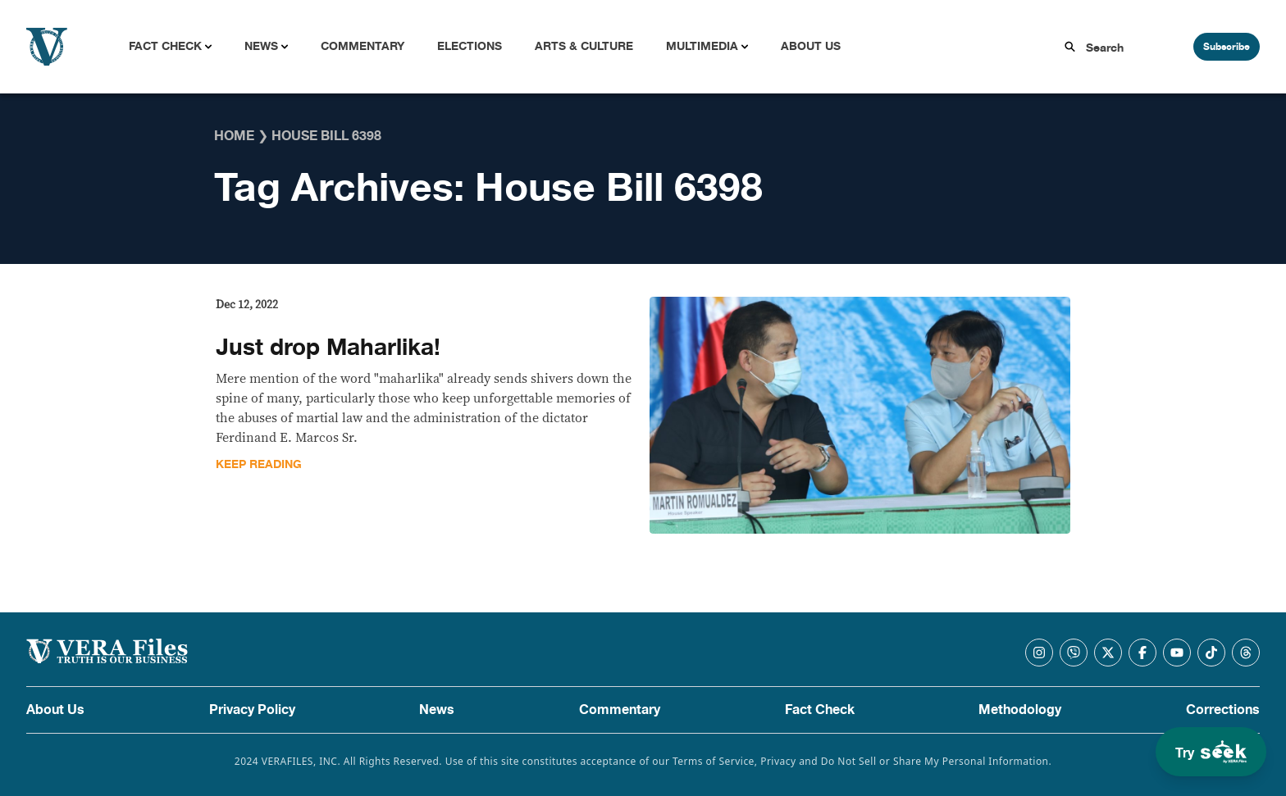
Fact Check (165, 46)
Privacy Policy (252, 710)
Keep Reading (259, 464)
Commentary (362, 46)
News (261, 46)
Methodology (1019, 710)
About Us (811, 46)
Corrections (1223, 710)
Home (234, 136)
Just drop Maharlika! (328, 347)
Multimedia (702, 46)
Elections (469, 46)
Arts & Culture (584, 46)
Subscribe (1226, 47)
